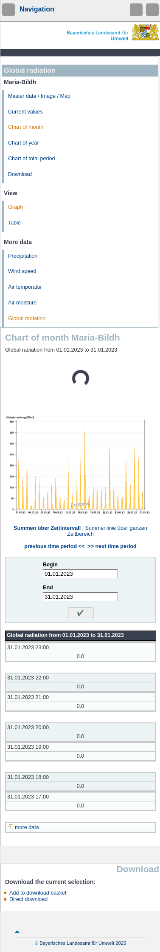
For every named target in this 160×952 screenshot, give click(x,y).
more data (27, 827)
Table (14, 223)
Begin (50, 565)
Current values (25, 112)
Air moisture (22, 303)
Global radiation (26, 318)
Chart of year (23, 143)
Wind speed (22, 271)
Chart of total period (31, 159)
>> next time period (111, 546)
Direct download (28, 899)
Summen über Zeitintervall (47, 528)
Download (20, 174)
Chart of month (25, 127)
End (48, 588)
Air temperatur (25, 287)
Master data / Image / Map (39, 96)
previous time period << (54, 546)
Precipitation (22, 256)
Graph (15, 207)
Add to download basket (37, 893)
